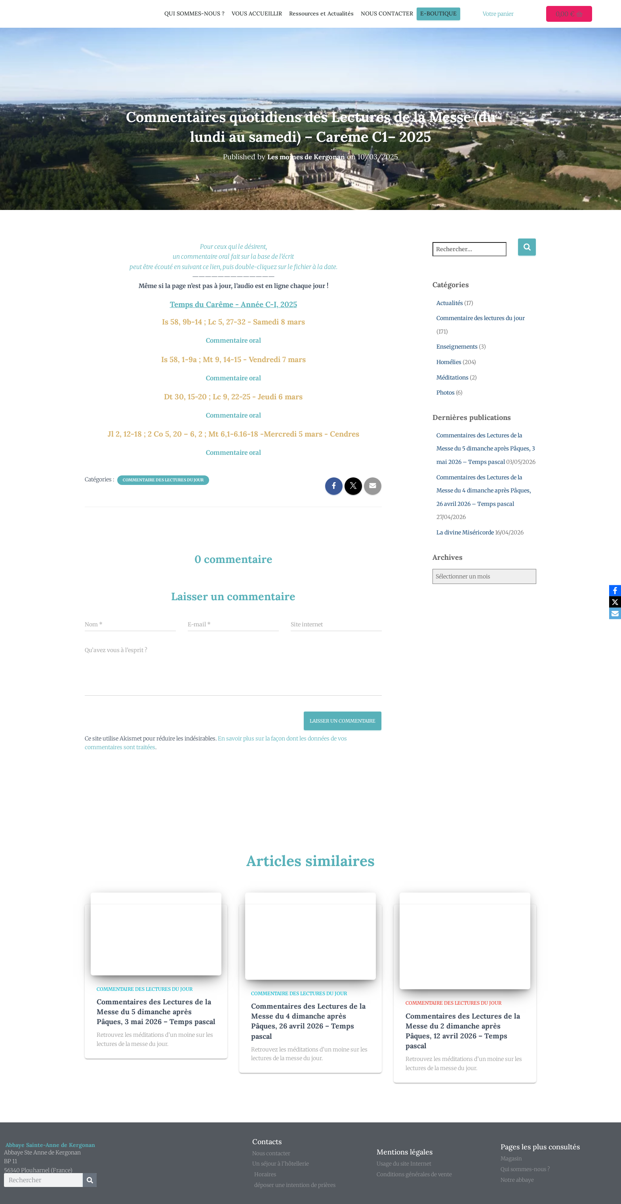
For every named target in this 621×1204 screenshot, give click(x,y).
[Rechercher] (90, 1178)
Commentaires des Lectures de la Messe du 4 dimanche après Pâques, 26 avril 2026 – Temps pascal (483, 490)
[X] (613, 602)
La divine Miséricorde (465, 532)
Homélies (448, 362)
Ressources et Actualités (321, 13)
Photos (445, 392)
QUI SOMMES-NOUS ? (194, 13)
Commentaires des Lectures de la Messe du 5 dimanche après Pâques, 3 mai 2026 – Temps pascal (485, 449)
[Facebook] (613, 590)
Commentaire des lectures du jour (163, 477)
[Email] (613, 614)
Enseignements (457, 346)
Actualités (449, 302)
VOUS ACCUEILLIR (257, 13)
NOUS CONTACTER (387, 13)
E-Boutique (438, 13)
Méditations (452, 377)
